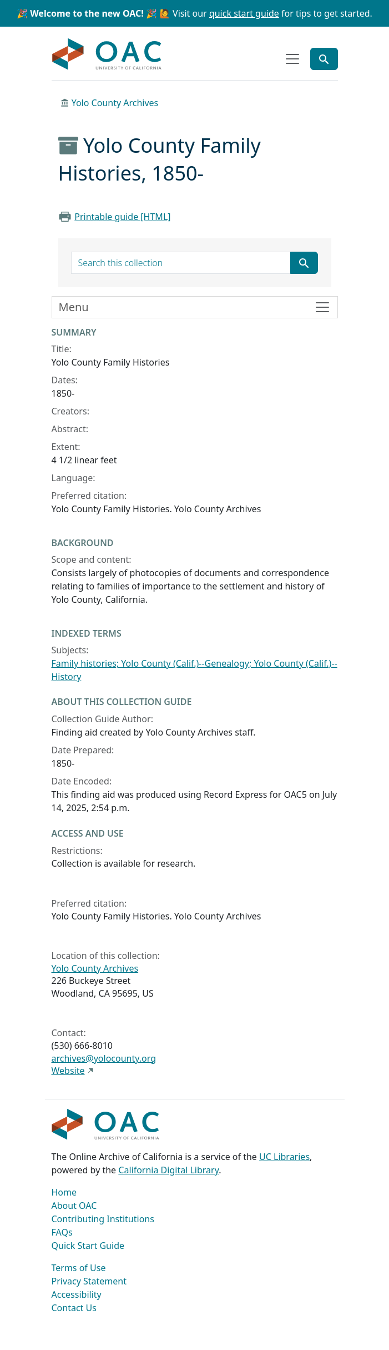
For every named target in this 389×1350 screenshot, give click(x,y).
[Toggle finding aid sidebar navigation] (195, 307)
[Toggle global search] (324, 59)
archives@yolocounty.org (104, 1058)
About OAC (74, 1205)
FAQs (62, 1232)
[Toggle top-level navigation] (292, 59)
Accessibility (77, 1294)
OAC (107, 54)
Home (64, 1192)
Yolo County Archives (115, 103)
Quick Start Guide (88, 1245)
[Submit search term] (304, 263)
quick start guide (244, 13)
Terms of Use (79, 1268)
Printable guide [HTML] (122, 217)
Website (68, 1070)
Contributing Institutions (103, 1219)
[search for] (181, 263)
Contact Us (74, 1308)
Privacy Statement (89, 1281)
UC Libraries (284, 1157)
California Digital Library (168, 1170)
